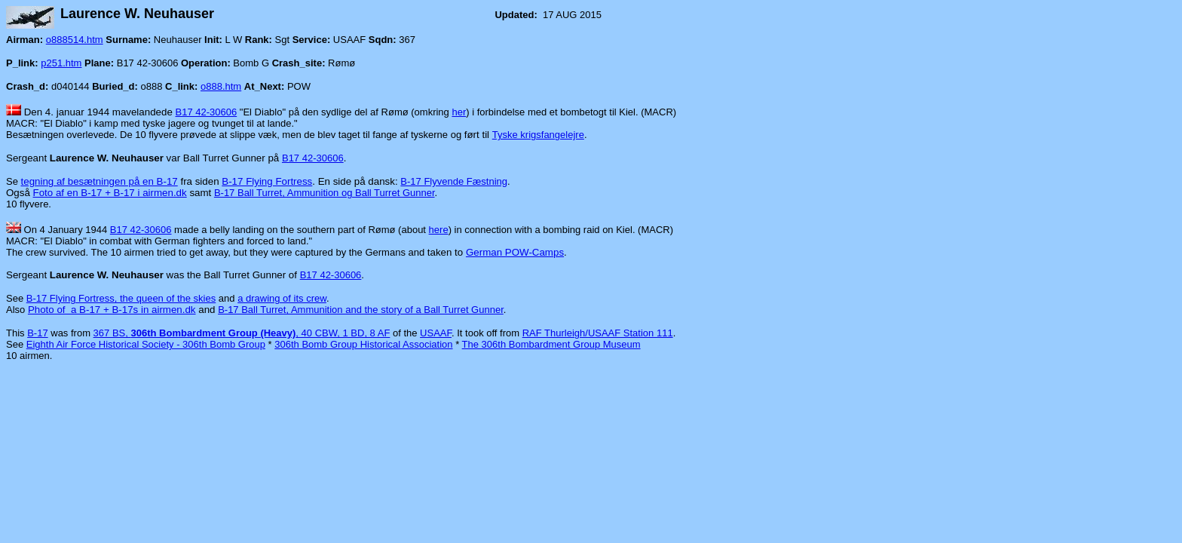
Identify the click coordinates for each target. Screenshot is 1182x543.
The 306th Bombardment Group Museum (551, 344)
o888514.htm (74, 39)
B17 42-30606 (206, 112)
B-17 (37, 333)
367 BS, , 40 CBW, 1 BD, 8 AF (241, 333)
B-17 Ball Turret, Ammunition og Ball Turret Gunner (324, 192)
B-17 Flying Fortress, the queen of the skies (121, 298)
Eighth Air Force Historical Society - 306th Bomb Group (145, 344)
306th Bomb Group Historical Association (363, 344)
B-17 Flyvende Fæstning (453, 181)
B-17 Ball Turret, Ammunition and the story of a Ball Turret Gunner (361, 309)
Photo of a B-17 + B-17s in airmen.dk (112, 309)
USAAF (436, 333)
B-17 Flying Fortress (267, 181)
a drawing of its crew (281, 298)
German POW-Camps (515, 252)
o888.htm (221, 86)
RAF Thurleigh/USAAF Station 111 (597, 333)
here (439, 229)
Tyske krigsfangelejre (538, 134)
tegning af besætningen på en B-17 (99, 181)
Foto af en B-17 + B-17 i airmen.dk (110, 192)
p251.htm (61, 63)
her (459, 112)
